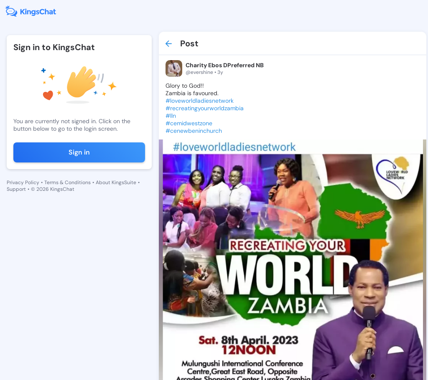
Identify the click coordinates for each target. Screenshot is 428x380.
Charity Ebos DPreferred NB (225, 65)
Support (16, 189)
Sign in (79, 152)
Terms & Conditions (67, 182)
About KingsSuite (116, 182)
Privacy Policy (23, 182)
